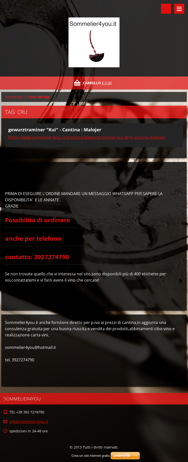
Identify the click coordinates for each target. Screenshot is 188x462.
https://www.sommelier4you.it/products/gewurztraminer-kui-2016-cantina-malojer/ (87, 137)
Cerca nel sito (166, 9)
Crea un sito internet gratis (91, 456)
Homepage (14, 96)
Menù (179, 9)
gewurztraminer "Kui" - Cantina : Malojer (54, 130)
